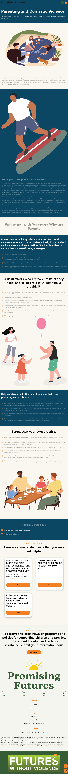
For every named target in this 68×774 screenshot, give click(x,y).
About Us (34, 700)
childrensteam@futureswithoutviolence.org (34, 724)
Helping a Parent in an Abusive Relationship (16, 529)
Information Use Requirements (34, 716)
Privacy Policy (34, 713)
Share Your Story (34, 702)
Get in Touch (34, 648)
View (18, 583)
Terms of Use (34, 711)
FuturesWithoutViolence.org (34, 770)
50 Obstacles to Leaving (11, 533)
